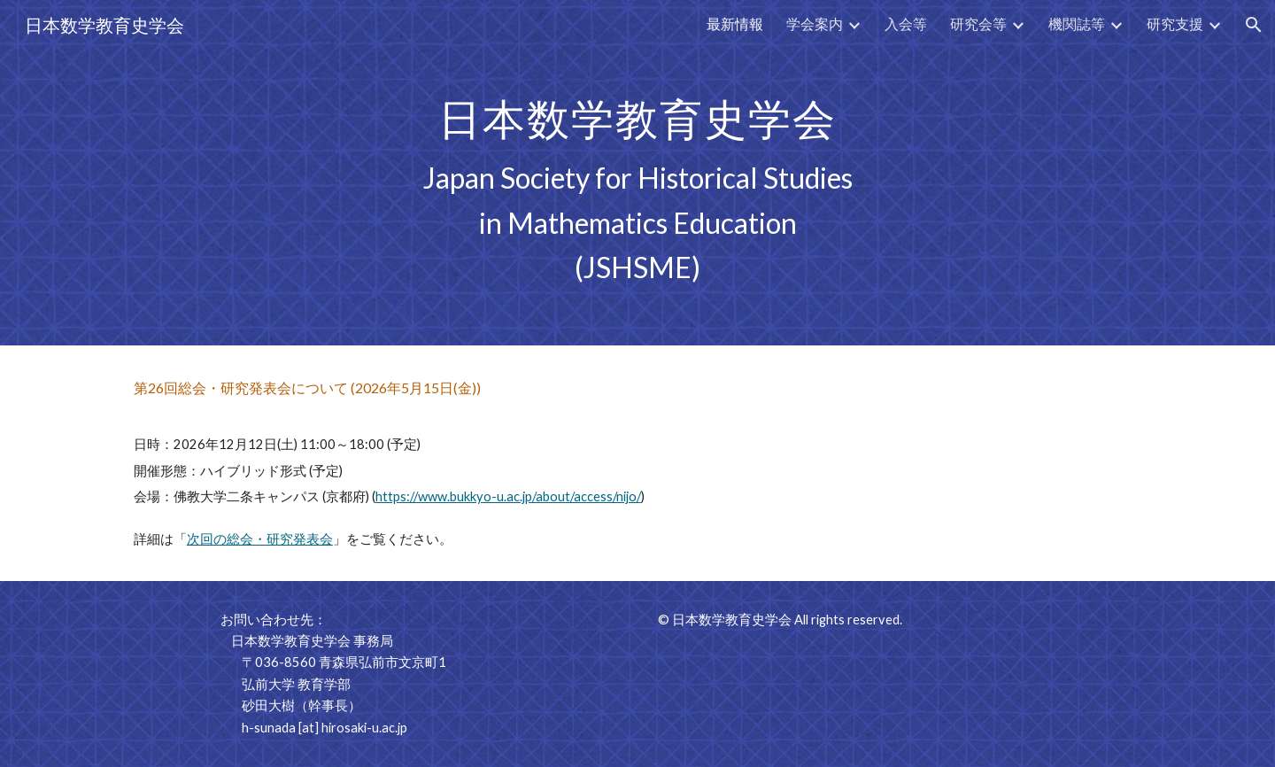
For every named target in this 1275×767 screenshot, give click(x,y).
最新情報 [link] (735, 23)
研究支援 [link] (1175, 23)
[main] (637, 172)
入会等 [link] (906, 23)
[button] (1253, 25)
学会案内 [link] (814, 23)
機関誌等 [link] (1076, 23)
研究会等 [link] (978, 23)
